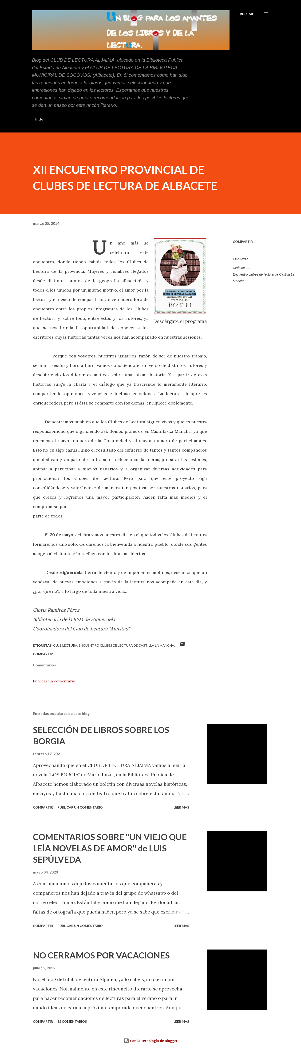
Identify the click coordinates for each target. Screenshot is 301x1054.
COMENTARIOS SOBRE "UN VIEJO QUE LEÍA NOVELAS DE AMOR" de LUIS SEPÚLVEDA (110, 848)
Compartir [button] (243, 242)
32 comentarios (72, 1021)
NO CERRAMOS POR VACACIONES (101, 955)
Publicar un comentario (54, 681)
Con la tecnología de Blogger (150, 1040)
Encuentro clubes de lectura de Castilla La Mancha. (263, 278)
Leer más (181, 807)
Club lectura (241, 268)
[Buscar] (246, 13)
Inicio (39, 119)
